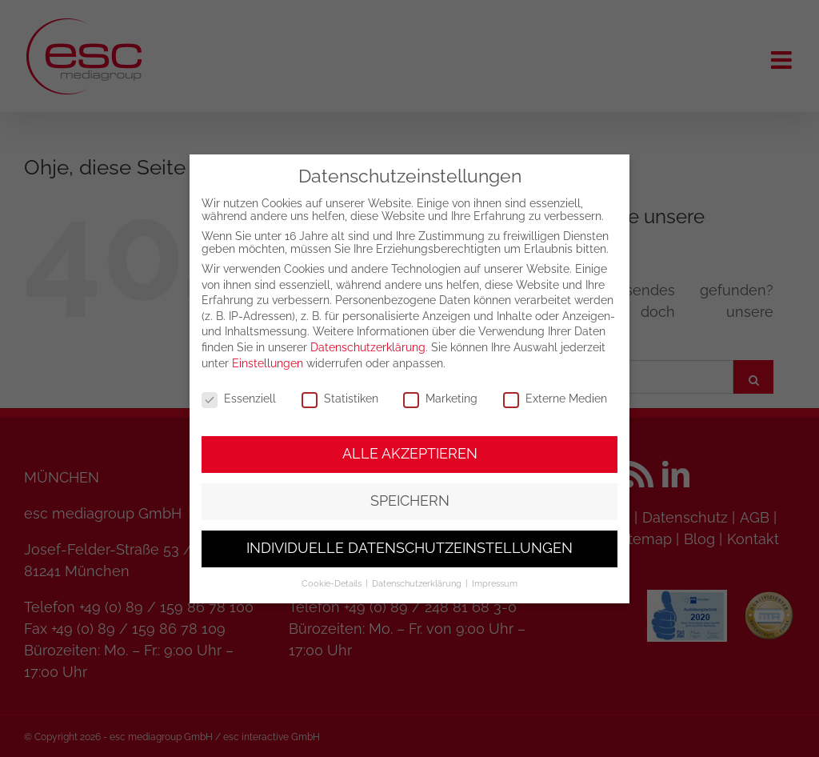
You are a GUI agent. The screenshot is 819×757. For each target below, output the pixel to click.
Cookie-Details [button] (333, 583)
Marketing (440, 398)
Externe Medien (555, 398)
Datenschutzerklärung (367, 347)
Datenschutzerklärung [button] (418, 583)
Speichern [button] (409, 501)
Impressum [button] (494, 583)
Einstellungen (267, 363)
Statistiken (340, 398)
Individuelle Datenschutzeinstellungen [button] (409, 548)
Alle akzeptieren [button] (409, 454)
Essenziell (239, 398)
